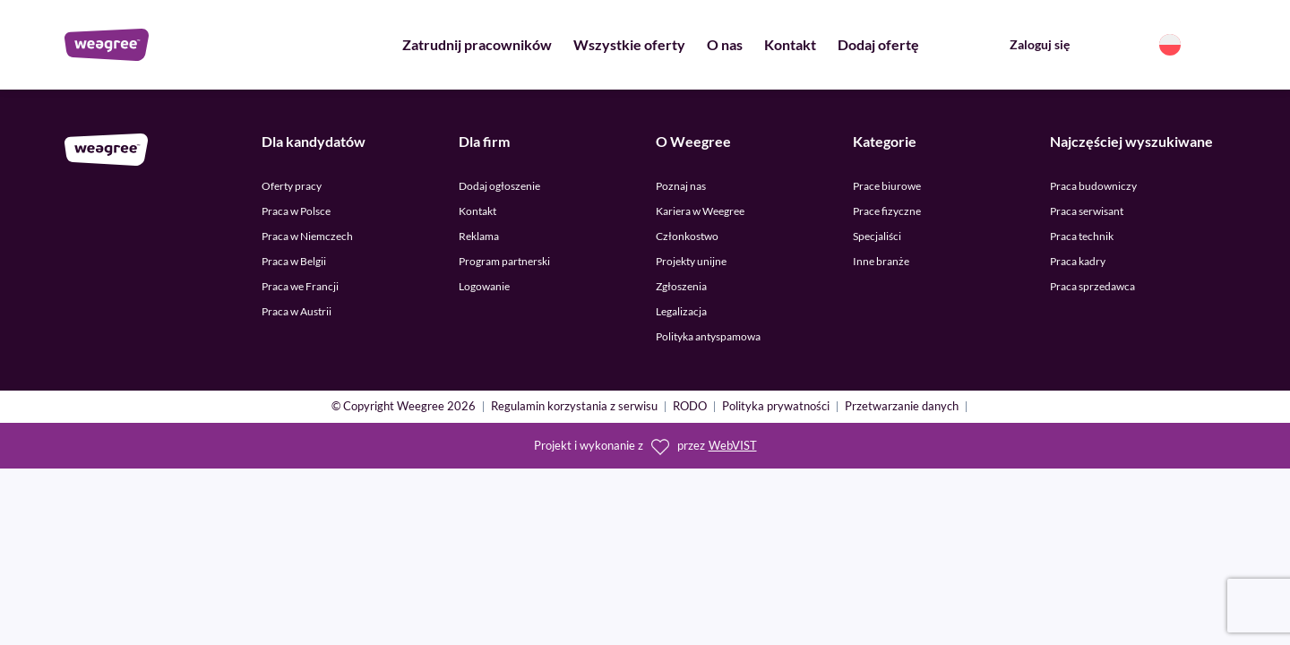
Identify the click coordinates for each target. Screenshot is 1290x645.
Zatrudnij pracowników (477, 44)
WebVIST (733, 445)
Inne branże (881, 261)
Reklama (479, 236)
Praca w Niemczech (307, 236)
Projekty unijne (691, 261)
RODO (690, 407)
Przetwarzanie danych (902, 407)
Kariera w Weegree (700, 211)
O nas (725, 44)
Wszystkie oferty (629, 44)
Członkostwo (687, 236)
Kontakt (790, 44)
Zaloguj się (1040, 44)
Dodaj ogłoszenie (499, 186)
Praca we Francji (300, 286)
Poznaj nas (681, 186)
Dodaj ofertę (878, 44)
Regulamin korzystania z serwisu (574, 407)
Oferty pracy (292, 186)
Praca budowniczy (1093, 186)
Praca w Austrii (296, 311)
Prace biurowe (887, 186)
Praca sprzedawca (1092, 286)
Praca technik (1082, 236)
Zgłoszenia (681, 286)
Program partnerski (504, 261)
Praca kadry (1077, 261)
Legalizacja (681, 311)
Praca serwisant (1086, 211)
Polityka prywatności (776, 407)
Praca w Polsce (296, 211)
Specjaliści (877, 236)
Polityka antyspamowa (708, 336)
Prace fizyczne (887, 211)
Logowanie (484, 286)
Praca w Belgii (294, 261)
